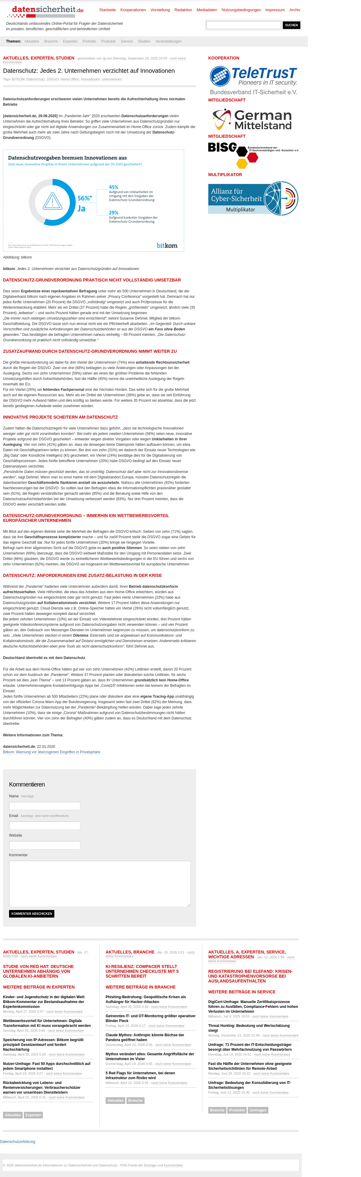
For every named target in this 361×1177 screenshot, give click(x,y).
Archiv (294, 10)
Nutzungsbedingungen (241, 10)
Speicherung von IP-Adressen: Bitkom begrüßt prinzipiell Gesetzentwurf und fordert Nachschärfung (43, 1045)
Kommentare (173, 1165)
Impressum (275, 10)
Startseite (107, 10)
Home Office (70, 79)
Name (21, 796)
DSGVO (53, 79)
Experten (70, 41)
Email (39, 816)
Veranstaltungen (168, 41)
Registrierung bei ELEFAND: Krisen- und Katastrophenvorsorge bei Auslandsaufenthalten (250, 976)
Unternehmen (112, 79)
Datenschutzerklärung (17, 1142)
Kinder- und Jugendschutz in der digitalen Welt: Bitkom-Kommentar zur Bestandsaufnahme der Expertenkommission (44, 1002)
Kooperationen (133, 10)
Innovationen (90, 79)
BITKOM (18, 79)
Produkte (108, 41)
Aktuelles (31, 41)
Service (127, 41)
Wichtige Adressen (231, 956)
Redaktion (183, 10)
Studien (144, 41)
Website (15, 835)
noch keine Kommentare (39, 956)
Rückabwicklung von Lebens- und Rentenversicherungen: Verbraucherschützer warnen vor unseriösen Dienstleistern (42, 1088)
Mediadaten (207, 10)
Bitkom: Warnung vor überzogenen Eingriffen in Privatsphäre (51, 752)
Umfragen (258, 1110)
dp (104, 58)
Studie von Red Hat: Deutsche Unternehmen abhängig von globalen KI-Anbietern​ (38, 971)
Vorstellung (160, 10)
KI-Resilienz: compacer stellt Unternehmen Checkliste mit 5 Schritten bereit (142, 971)
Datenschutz (36, 79)
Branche (51, 41)
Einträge (150, 1165)
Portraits (89, 41)
